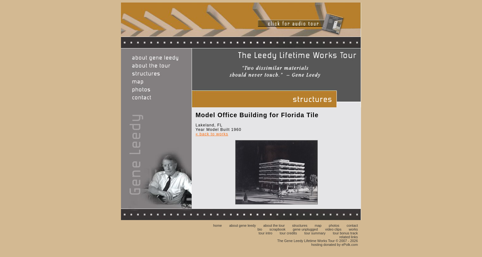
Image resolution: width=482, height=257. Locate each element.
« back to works (211, 134)
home (217, 225)
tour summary (315, 233)
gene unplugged (305, 229)
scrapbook (277, 229)
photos (334, 225)
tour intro (265, 233)
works (353, 229)
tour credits (288, 233)
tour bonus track (345, 233)
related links (348, 237)
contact (352, 225)
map (318, 225)
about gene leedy (242, 225)
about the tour (274, 225)
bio (260, 229)
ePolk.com (350, 244)
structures (299, 225)
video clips (333, 229)
